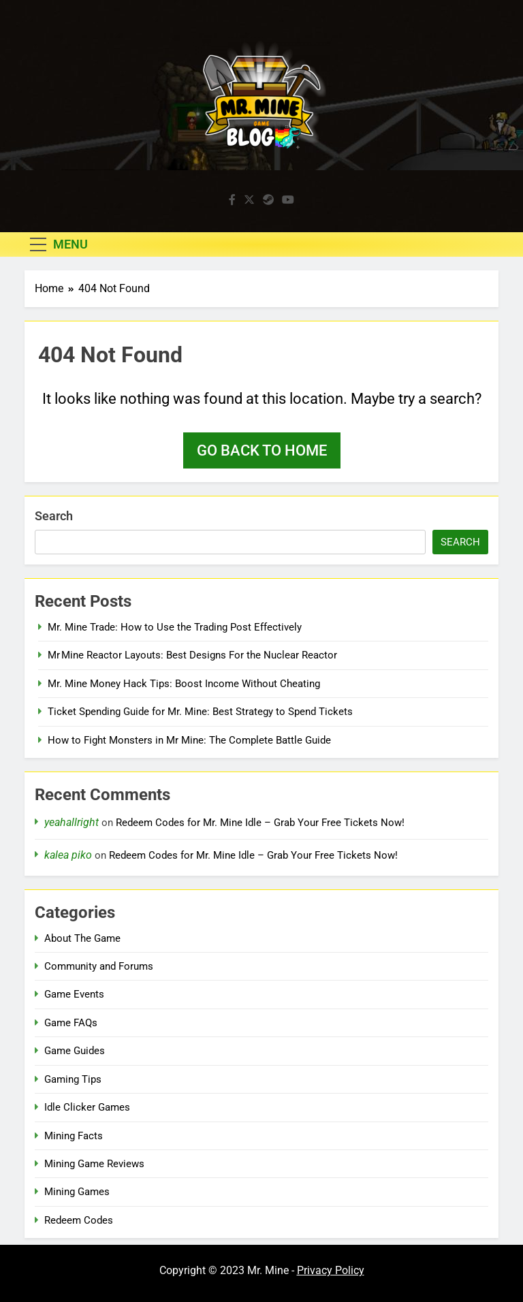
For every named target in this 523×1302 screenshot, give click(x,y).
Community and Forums (98, 966)
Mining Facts (73, 1136)
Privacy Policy (330, 1270)
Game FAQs (70, 1023)
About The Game (82, 938)
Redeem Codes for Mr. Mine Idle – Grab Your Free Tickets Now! (260, 822)
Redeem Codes (78, 1220)
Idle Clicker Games (87, 1107)
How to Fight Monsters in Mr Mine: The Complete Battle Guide (189, 740)
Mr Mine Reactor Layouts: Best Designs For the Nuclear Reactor (192, 655)
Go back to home (262, 450)
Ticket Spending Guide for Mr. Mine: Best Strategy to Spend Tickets (200, 711)
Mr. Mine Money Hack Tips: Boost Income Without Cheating (184, 684)
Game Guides (74, 1051)
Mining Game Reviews (94, 1164)
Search (54, 516)
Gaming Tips (72, 1079)
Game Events (74, 994)
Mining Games (77, 1192)
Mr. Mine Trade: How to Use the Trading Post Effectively (175, 627)
